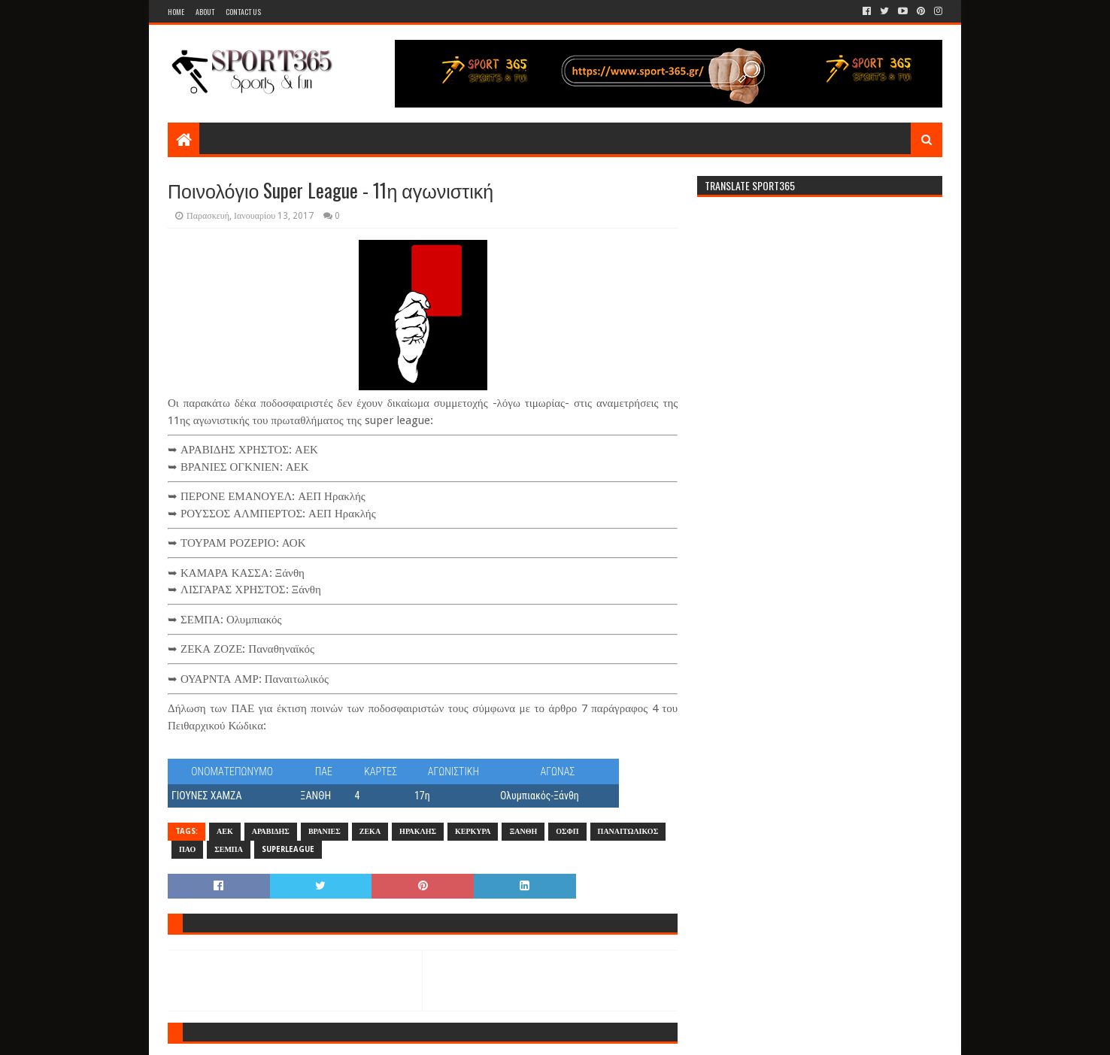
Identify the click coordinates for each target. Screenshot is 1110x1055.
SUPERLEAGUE (288, 849)
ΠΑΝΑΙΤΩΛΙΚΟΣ (628, 831)
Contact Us (243, 11)
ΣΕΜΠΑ (228, 849)
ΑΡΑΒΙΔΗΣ (271, 831)
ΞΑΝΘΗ (523, 831)
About (205, 11)
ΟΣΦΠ (567, 831)
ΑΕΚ (225, 831)
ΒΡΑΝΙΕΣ (324, 831)
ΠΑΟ (187, 849)
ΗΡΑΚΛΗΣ (417, 831)
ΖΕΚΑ (370, 831)
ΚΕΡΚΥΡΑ (472, 831)
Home (176, 11)
